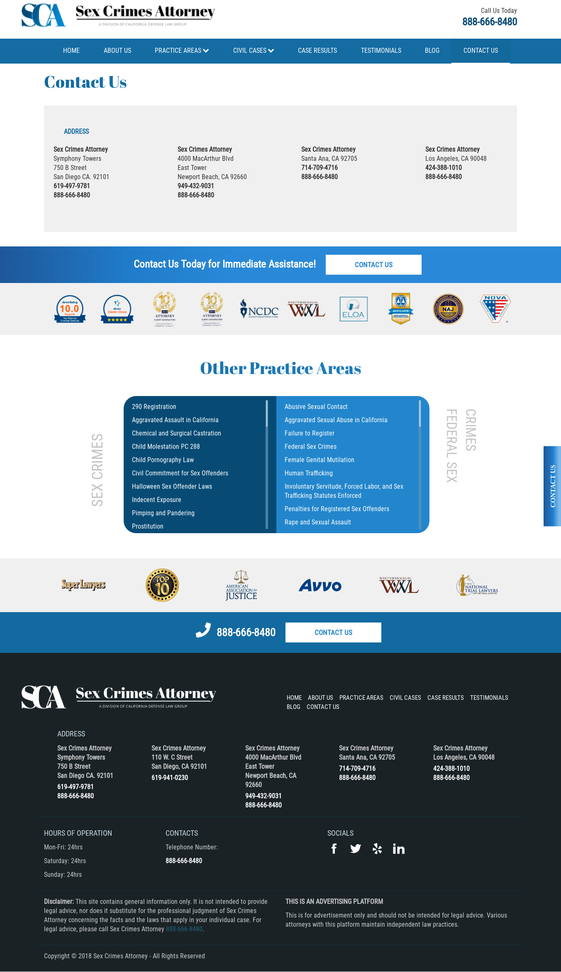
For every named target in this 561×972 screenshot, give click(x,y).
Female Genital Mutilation (319, 460)
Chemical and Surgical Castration (176, 433)
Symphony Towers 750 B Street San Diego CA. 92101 (85, 766)
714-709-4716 (319, 168)
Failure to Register (309, 433)
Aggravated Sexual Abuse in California (336, 420)
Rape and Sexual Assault (318, 522)
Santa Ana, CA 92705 (367, 757)
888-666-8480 (489, 22)
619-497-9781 (72, 186)
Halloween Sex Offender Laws (172, 486)
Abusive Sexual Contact (316, 407)
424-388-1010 (443, 168)
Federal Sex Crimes (311, 446)
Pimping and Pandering (163, 513)
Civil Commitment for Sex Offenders (180, 473)
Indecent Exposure (156, 500)
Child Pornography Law (163, 460)
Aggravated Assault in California (175, 420)
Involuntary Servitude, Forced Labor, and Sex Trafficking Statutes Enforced (344, 491)
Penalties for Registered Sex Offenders (337, 509)
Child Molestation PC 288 (166, 446)
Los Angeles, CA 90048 (464, 757)
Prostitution (147, 526)
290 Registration (154, 407)
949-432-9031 (196, 186)
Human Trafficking (309, 473)
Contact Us (374, 265)
